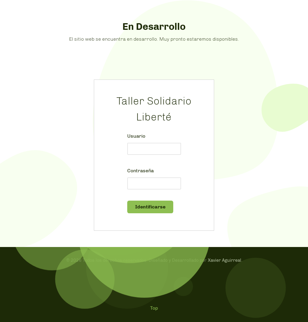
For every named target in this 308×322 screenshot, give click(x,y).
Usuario (136, 136)
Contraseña (140, 171)
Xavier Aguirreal (224, 260)
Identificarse (150, 207)
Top (154, 308)
